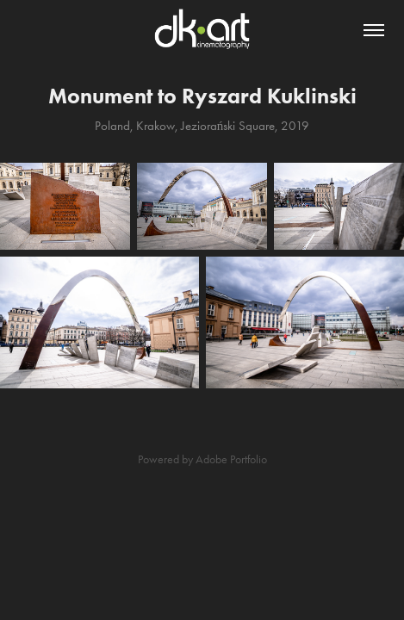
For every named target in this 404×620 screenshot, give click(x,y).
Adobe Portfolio (231, 459)
